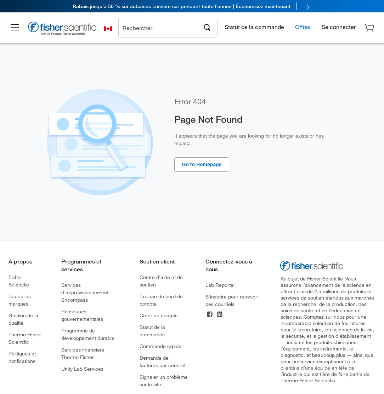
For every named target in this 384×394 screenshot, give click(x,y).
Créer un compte (159, 315)
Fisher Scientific (19, 281)
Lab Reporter (220, 285)
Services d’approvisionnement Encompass (84, 292)
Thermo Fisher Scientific (25, 338)
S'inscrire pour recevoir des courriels (231, 300)
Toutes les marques (20, 300)
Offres (303, 26)
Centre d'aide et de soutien (161, 281)
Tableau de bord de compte (161, 300)
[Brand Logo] (62, 29)
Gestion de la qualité (23, 319)
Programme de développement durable (87, 334)
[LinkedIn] (219, 315)
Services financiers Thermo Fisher (82, 353)
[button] (15, 27)
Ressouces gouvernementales (82, 315)
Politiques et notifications (22, 357)
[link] (192, 6)
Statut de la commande (254, 26)
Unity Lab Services (82, 369)
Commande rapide (160, 346)
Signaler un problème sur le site (164, 380)
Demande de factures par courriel (162, 361)
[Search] (207, 27)
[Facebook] (209, 315)
